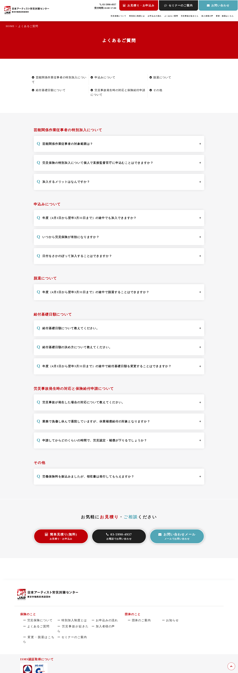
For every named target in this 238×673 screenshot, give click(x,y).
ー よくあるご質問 (36, 626)
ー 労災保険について (38, 620)
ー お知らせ (170, 620)
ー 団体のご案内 (139, 620)
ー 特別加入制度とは (72, 620)
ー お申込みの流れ (105, 620)
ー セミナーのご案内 (72, 637)
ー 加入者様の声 (103, 626)
